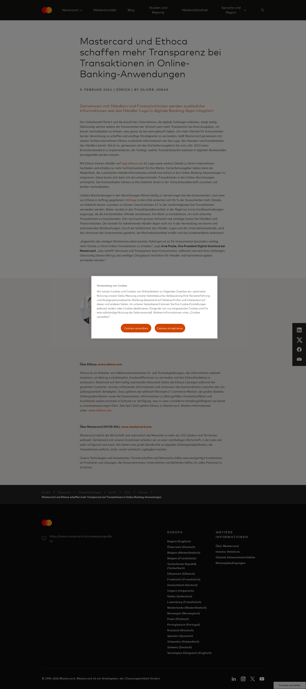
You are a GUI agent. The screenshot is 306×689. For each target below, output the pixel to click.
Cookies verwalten (136, 328)
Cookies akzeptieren (170, 328)
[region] (154, 307)
